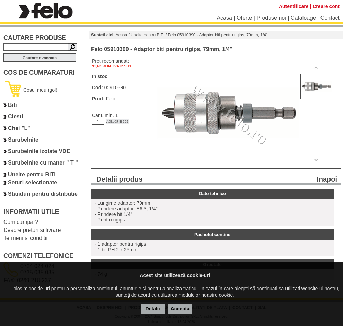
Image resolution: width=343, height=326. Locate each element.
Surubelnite (23, 140)
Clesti (15, 117)
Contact (330, 18)
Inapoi (327, 179)
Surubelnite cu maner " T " (43, 163)
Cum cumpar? (20, 222)
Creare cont (326, 6)
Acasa (224, 18)
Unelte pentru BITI (32, 174)
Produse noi (271, 18)
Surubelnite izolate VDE (39, 151)
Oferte (244, 18)
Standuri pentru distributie (43, 194)
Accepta (180, 308)
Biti (12, 105)
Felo (110, 98)
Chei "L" (19, 128)
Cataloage (303, 18)
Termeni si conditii (25, 238)
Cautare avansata (40, 58)
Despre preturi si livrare (32, 230)
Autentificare (294, 6)
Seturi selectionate (32, 182)
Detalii (153, 308)
